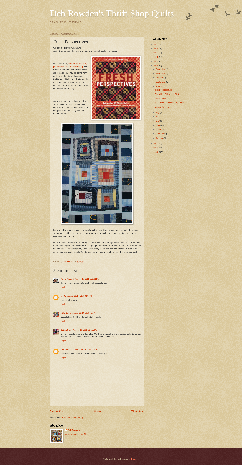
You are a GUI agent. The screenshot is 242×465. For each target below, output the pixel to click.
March (159, 129)
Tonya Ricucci (67, 279)
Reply (63, 287)
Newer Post (57, 411)
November (160, 73)
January (159, 138)
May (158, 121)
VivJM (63, 296)
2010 (155, 148)
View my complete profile (76, 434)
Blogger (134, 459)
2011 (155, 143)
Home (97, 411)
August (159, 86)
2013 (155, 61)
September (161, 82)
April (158, 125)
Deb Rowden (74, 430)
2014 (155, 57)
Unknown (65, 350)
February (160, 134)
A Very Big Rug (162, 107)
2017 (155, 44)
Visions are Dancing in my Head (169, 102)
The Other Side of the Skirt (167, 94)
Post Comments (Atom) (72, 417)
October (159, 77)
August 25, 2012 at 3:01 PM (87, 279)
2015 (155, 53)
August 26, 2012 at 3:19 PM (79, 296)
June (158, 117)
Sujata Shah (66, 330)
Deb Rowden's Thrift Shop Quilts (112, 13)
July (158, 112)
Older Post (137, 411)
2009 (155, 152)
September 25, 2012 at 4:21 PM (84, 350)
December (160, 69)
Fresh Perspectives (163, 90)
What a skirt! (160, 98)
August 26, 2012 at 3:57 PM (84, 313)
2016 (155, 48)
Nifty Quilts (66, 313)
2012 (155, 65)
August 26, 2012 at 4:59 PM (85, 330)
